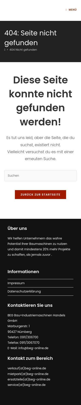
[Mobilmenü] (71, 10)
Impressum (16, 283)
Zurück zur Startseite (40, 195)
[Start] (4, 50)
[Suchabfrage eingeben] (40, 175)
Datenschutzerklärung (24, 291)
